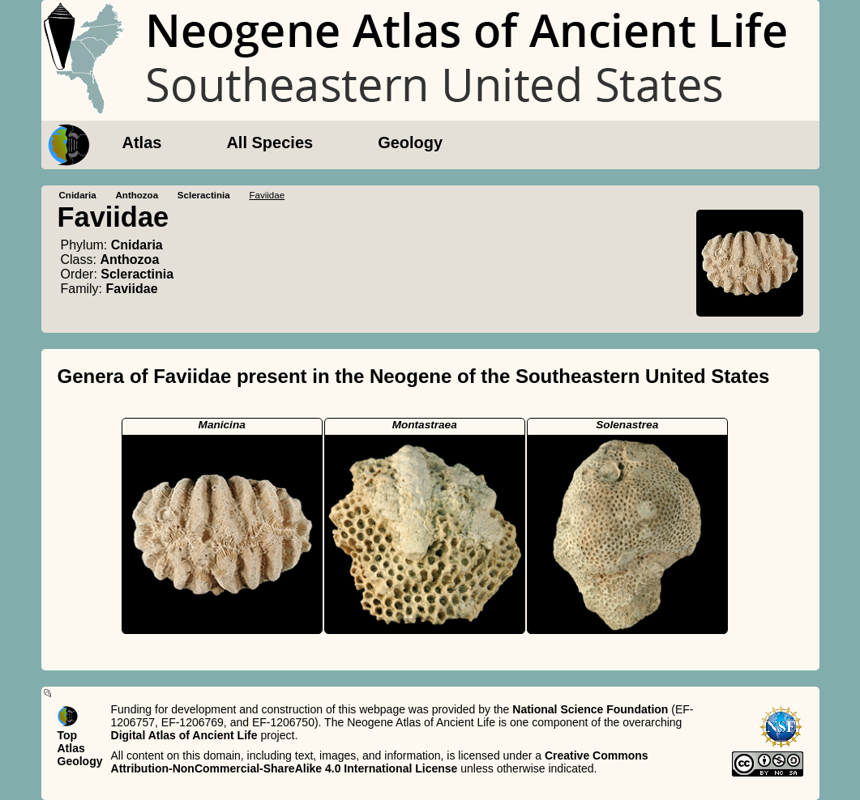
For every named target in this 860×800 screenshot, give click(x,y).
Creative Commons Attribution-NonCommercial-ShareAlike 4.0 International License (379, 762)
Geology (410, 142)
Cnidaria (77, 195)
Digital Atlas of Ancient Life (184, 735)
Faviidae (132, 289)
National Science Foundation (590, 709)
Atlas (142, 142)
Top (68, 735)
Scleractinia (204, 195)
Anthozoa (136, 195)
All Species (269, 142)
